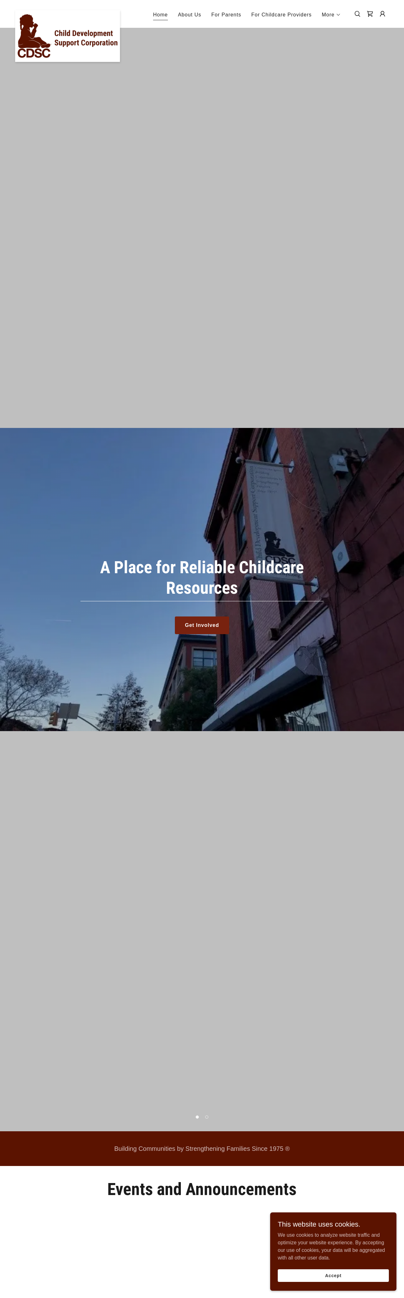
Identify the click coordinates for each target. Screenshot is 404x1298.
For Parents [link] (226, 14)
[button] (331, 15)
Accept (333, 1275)
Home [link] (160, 14)
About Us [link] (189, 14)
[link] (67, 12)
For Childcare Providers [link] (281, 14)
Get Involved (202, 625)
